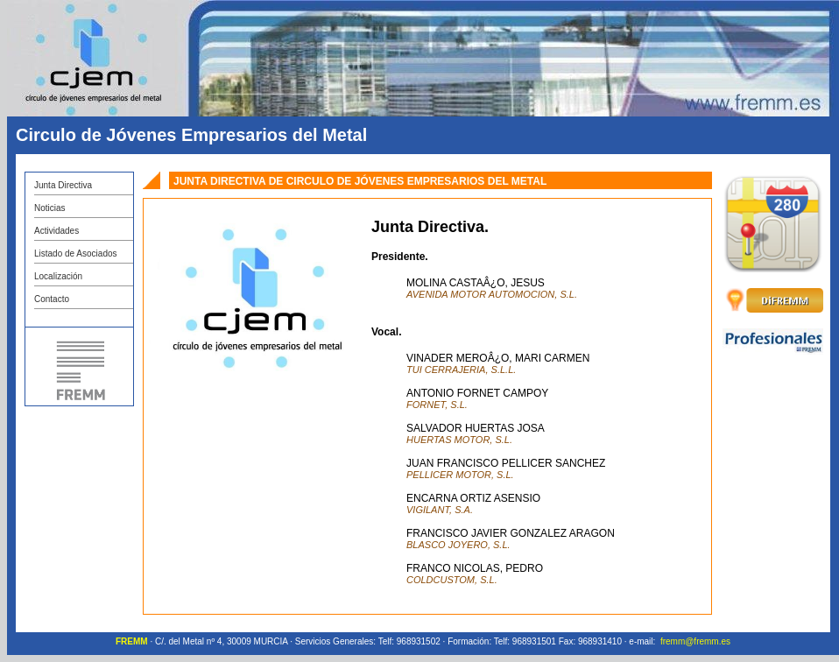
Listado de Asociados (75, 253)
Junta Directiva (63, 185)
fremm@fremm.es (695, 641)
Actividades (56, 231)
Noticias (50, 208)
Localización (58, 276)
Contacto (51, 299)
